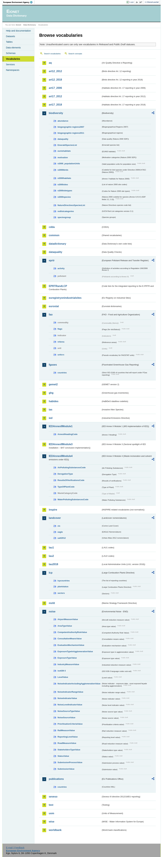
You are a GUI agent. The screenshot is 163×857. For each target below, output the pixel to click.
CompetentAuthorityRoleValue (72, 632)
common (54, 235)
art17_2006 (55, 88)
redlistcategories (65, 211)
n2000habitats (64, 178)
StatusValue (63, 756)
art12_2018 (55, 79)
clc (58, 526)
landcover (55, 518)
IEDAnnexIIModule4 (60, 456)
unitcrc (60, 354)
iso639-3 (61, 671)
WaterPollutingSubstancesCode (72, 499)
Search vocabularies (52, 54)
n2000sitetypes (64, 190)
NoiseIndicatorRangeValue (70, 692)
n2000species (64, 197)
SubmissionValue (65, 769)
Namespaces (12, 70)
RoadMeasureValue (66, 743)
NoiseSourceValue (66, 717)
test (51, 805)
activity (60, 268)
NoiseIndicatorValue (67, 698)
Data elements (13, 47)
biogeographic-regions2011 (70, 133)
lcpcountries (63, 580)
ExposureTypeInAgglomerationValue (75, 651)
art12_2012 (55, 71)
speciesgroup (64, 217)
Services (10, 64)
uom (51, 813)
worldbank (55, 830)
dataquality (62, 139)
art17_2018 (55, 104)
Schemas (10, 53)
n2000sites (62, 184)
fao (51, 314)
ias (50, 409)
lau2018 (53, 564)
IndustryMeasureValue (68, 664)
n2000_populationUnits (68, 163)
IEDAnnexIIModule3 (60, 444)
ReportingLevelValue (67, 737)
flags (59, 329)
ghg (51, 392)
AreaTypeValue (64, 626)
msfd (52, 603)
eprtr (51, 260)
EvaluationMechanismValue (70, 645)
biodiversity (56, 113)
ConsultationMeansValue (69, 638)
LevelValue (62, 677)
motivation (62, 157)
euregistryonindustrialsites (65, 297)
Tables (9, 42)
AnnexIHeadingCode (67, 434)
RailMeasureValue (66, 730)
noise (52, 611)
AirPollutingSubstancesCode (71, 467)
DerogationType (65, 474)
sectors (61, 593)
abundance (62, 121)
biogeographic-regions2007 (70, 127)
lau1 (51, 547)
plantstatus (62, 586)
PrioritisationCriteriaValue (69, 724)
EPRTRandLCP (58, 286)
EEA (19, 2)
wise (51, 821)
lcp (50, 572)
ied (50, 418)
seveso (53, 796)
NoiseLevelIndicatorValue (69, 704)
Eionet (18, 25)
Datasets (10, 36)
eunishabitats (64, 151)
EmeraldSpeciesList (67, 145)
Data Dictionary (29, 25)
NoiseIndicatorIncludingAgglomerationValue (78, 683)
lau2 (51, 556)
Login (131, 2)
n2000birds (62, 170)
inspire (53, 509)
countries (62, 372)
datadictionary (57, 243)
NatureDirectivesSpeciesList (71, 205)
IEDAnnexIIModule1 (60, 426)
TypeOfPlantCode (65, 487)
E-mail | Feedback (15, 847)
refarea (60, 342)
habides (53, 401)
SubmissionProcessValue (69, 762)
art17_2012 (55, 96)
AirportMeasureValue (67, 619)
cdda (52, 227)
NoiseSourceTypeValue (68, 711)
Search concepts (75, 54)
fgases (53, 364)
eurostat (54, 306)
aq (50, 62)
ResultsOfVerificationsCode (70, 480)
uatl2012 (61, 538)
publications (56, 779)
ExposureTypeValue (67, 658)
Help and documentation (18, 30)
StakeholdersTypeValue (68, 749)
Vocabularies (13, 59)
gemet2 (53, 384)
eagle (60, 532)
